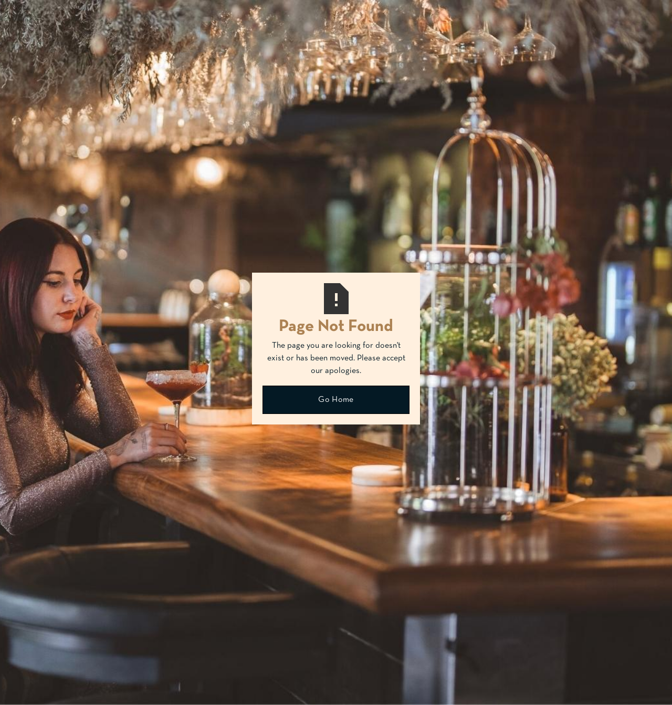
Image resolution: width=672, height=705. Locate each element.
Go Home (335, 399)
